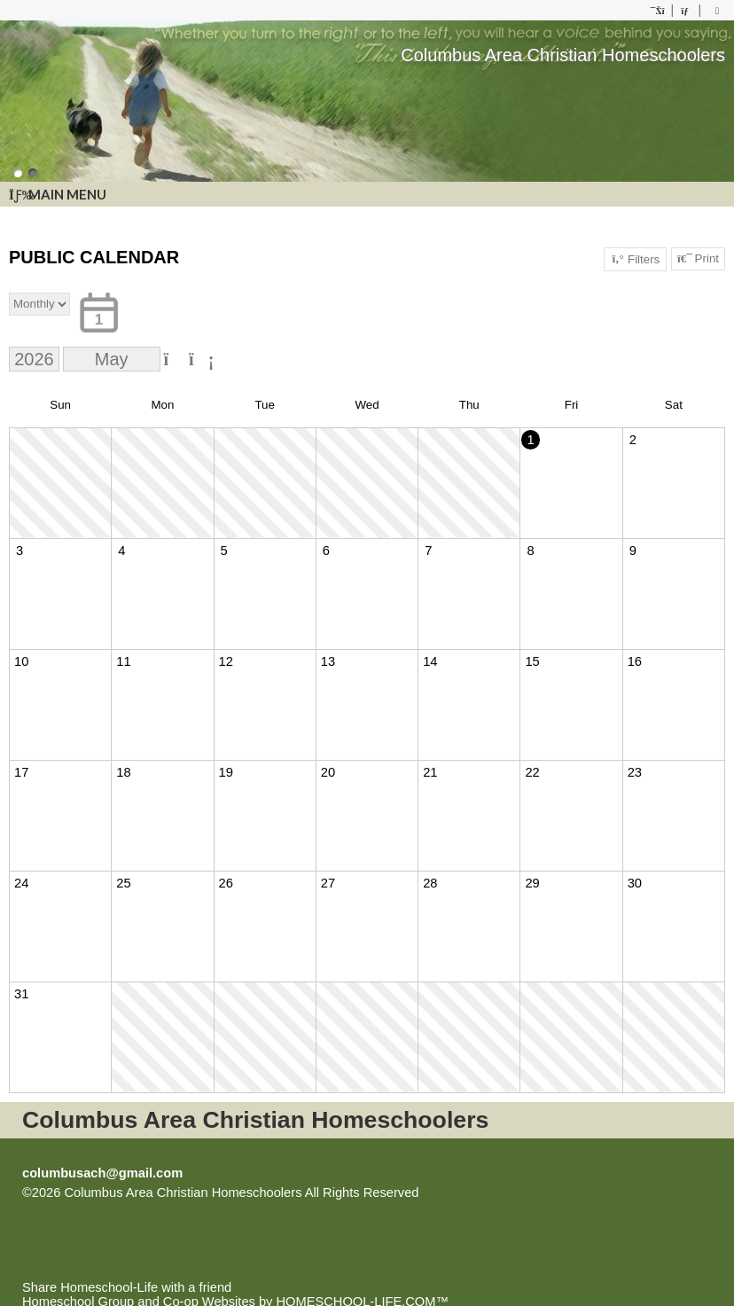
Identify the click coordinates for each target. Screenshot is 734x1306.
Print (698, 259)
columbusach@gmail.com (102, 1173)
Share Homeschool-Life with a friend (126, 1287)
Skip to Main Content (496, 1192)
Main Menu (57, 194)
